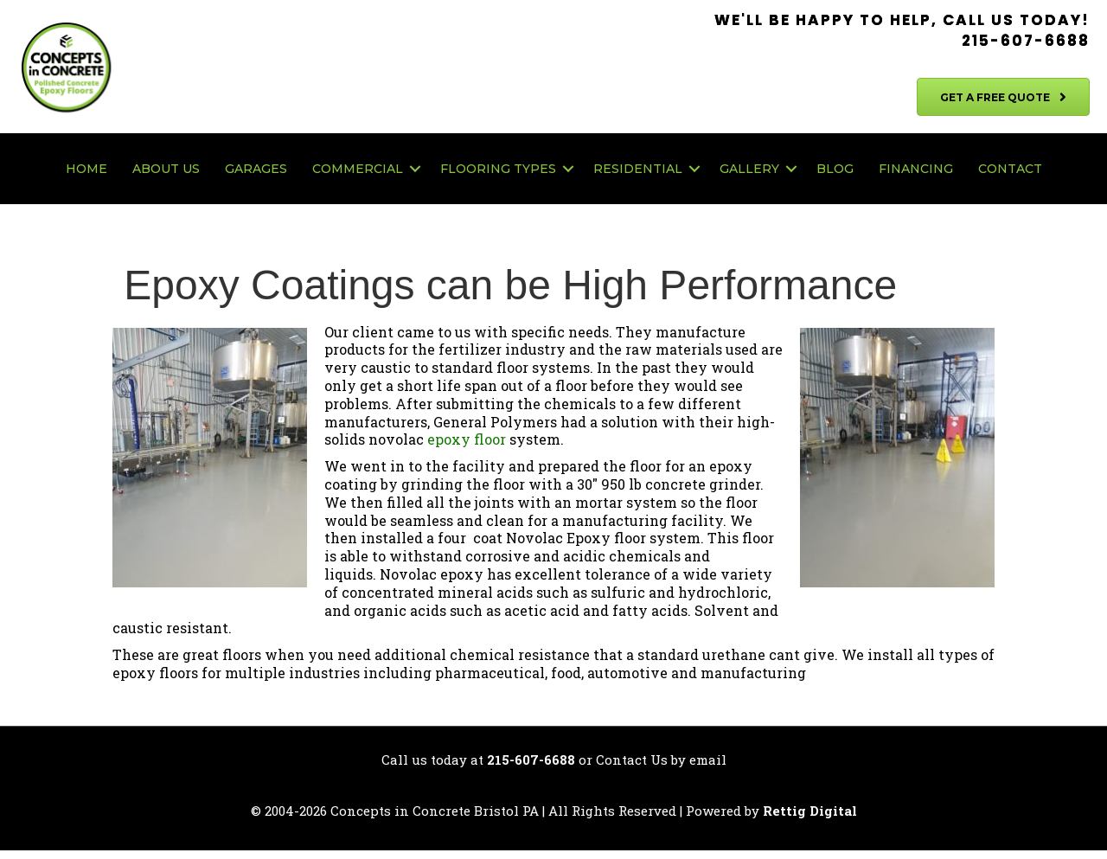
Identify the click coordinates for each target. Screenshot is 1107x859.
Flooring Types (498, 168)
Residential (637, 168)
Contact (1010, 168)
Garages (256, 168)
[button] (415, 169)
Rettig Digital (810, 810)
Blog (835, 168)
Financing (916, 168)
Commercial (357, 168)
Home (86, 168)
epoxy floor (466, 439)
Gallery (749, 168)
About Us (166, 168)
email (707, 759)
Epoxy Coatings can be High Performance (504, 285)
